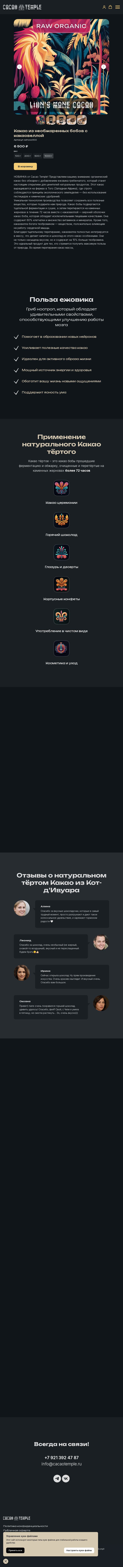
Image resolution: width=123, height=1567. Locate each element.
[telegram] (57, 1478)
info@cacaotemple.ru (61, 1463)
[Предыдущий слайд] (19, 66)
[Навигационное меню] (117, 7)
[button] (104, 7)
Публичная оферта (16, 1530)
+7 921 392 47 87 (61, 1457)
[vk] (66, 1478)
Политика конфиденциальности (25, 1526)
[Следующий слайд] (103, 66)
